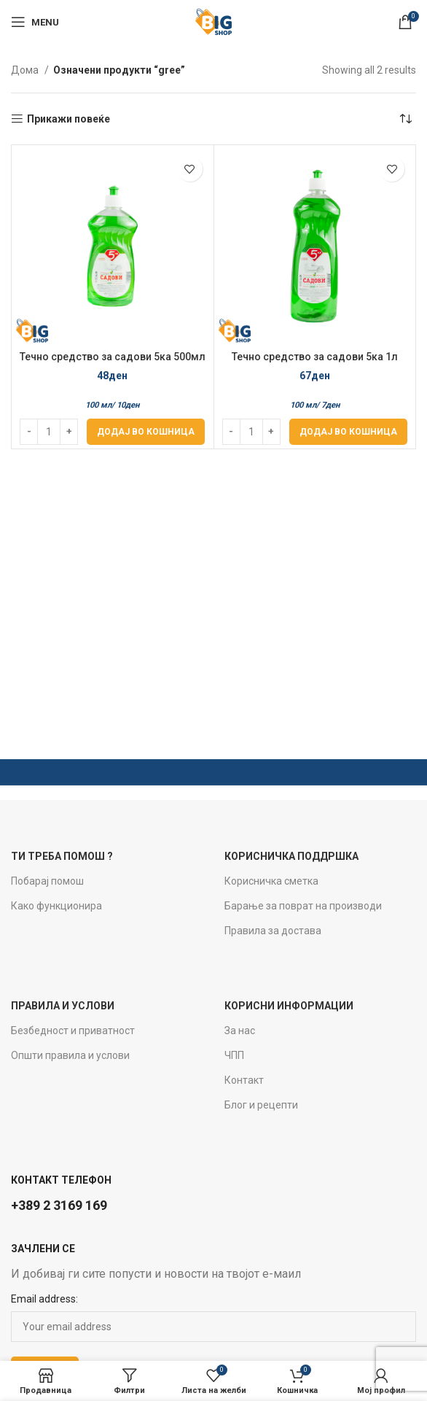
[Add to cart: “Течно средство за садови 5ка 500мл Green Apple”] (146, 432)
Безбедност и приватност (73, 1030)
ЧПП (234, 1055)
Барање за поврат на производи (303, 906)
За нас (239, 1030)
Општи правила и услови (70, 1055)
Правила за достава (272, 930)
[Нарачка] (405, 119)
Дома (26, 70)
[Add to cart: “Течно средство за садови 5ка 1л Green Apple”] (348, 432)
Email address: (44, 1299)
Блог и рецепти (261, 1105)
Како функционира (56, 906)
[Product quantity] (49, 432)
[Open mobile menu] (35, 21)
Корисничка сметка (271, 881)
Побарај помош (47, 881)
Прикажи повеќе (68, 119)
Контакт (244, 1080)
